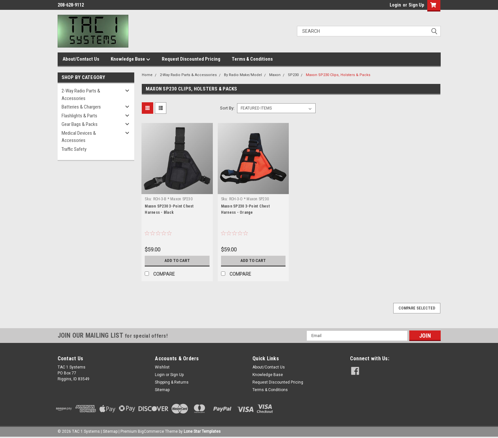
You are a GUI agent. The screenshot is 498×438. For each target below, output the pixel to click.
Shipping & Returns (172, 382)
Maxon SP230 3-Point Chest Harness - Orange (245, 209)
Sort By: (227, 108)
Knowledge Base (130, 59)
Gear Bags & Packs (80, 124)
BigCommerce (151, 431)
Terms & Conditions (252, 59)
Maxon (275, 75)
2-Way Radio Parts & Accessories (81, 94)
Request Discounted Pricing (191, 59)
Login (395, 5)
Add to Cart (177, 260)
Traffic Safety (74, 149)
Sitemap (162, 390)
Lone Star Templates (202, 431)
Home (147, 75)
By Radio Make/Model (243, 75)
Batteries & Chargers (81, 107)
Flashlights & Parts (79, 116)
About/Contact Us (81, 59)
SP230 (293, 75)
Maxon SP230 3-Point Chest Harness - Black (169, 209)
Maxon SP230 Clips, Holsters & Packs (338, 75)
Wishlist (162, 367)
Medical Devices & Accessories (79, 137)
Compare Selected (416, 308)
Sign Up (416, 5)
